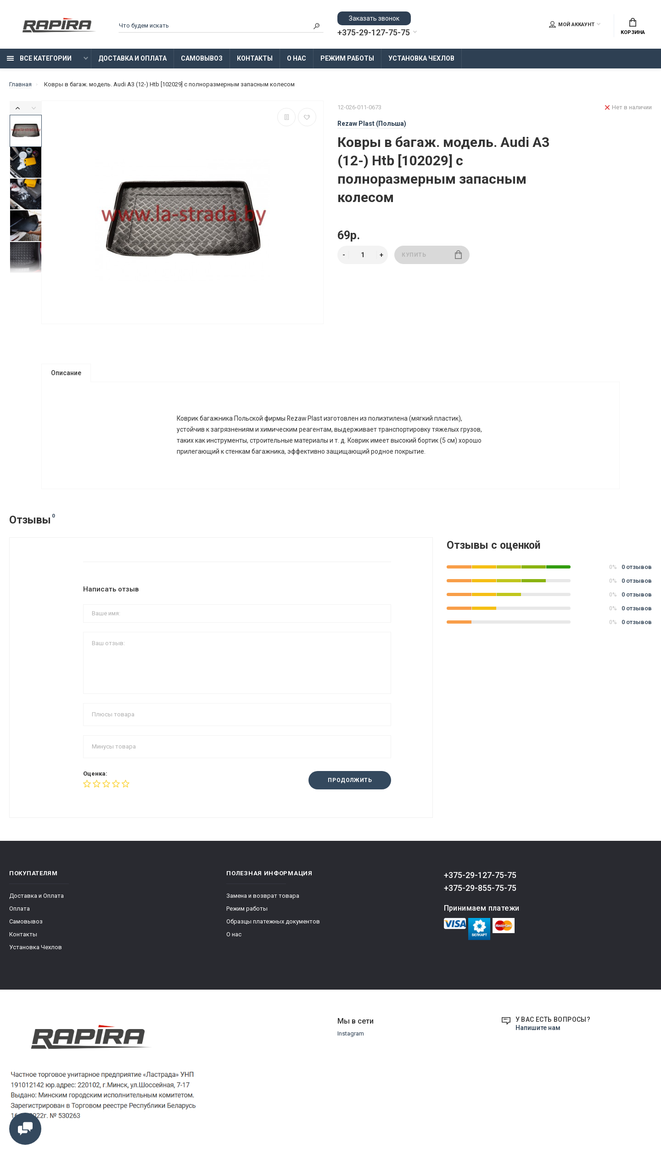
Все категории (39, 58)
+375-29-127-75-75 (373, 32)
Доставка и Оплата (132, 58)
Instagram (350, 1035)
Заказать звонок (374, 18)
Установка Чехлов (421, 58)
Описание (66, 373)
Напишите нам (537, 1029)
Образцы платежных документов (273, 923)
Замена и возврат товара (262, 897)
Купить (432, 254)
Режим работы (347, 58)
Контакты (255, 58)
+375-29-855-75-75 (480, 890)
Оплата (19, 910)
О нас (296, 58)
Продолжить (350, 782)
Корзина (633, 26)
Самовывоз (202, 58)
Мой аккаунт (571, 24)
